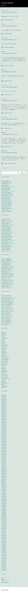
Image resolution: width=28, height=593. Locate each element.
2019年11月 (4, 486)
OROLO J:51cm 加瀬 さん (6, 239)
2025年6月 (3, 401)
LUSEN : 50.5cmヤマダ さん (7, 310)
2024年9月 (3, 409)
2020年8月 (3, 473)
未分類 (2, 387)
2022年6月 (3, 444)
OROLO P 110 (4, 357)
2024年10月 (4, 408)
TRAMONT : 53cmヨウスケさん (8, 298)
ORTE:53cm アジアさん (6, 242)
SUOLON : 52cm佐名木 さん (7, 304)
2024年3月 (3, 418)
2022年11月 (4, 437)
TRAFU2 (3, 381)
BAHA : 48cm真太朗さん (6, 258)
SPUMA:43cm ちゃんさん (6, 201)
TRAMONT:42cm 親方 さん (7, 208)
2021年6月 (3, 459)
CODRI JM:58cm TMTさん (6, 182)
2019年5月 (3, 495)
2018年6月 (3, 509)
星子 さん (3, 70)
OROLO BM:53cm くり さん (7, 195)
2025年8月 (3, 398)
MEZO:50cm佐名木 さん (6, 269)
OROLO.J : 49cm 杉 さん (6, 317)
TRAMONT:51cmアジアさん (7, 285)
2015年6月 (3, 561)
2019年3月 (3, 498)
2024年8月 (3, 411)
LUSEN (2, 346)
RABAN (3, 368)
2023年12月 (4, 421)
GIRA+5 (3, 344)
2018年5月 (3, 511)
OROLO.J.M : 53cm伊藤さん (7, 302)
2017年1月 (3, 534)
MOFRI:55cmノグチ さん (6, 270)
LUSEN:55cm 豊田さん (6, 230)
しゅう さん (4, 38)
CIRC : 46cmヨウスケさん (6, 323)
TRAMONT (3, 383)
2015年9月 (3, 557)
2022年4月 (3, 447)
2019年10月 (4, 487)
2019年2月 (3, 499)
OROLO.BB (3, 358)
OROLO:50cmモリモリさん (7, 273)
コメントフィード (5, 581)
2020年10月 (4, 470)
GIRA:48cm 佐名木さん (6, 228)
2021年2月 (3, 464)
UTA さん (3, 99)
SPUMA (3, 370)
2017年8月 (3, 524)
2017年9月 (3, 522)
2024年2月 (3, 419)
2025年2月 (3, 403)
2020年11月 (4, 469)
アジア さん (4, 85)
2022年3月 (3, 448)
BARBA (2, 333)
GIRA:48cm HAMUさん (6, 229)
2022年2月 (3, 450)
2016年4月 (3, 547)
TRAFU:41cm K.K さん (6, 207)
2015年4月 (3, 564)
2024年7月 (3, 412)
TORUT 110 (3, 375)
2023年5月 (3, 431)
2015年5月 (3, 563)
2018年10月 (4, 503)
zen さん (3, 24)
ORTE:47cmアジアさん (6, 277)
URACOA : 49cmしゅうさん (7, 287)
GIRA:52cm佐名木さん (6, 264)
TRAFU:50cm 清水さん (6, 248)
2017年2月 (3, 532)
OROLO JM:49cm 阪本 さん (7, 194)
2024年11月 (4, 406)
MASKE (3, 348)
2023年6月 (3, 430)
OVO (2, 367)
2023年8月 (3, 427)
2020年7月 (3, 474)
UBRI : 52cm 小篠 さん (6, 305)
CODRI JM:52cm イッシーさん (7, 225)
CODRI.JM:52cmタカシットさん (8, 261)
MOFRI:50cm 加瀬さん (6, 188)
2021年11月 (4, 453)
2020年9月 (3, 471)
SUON (2, 373)
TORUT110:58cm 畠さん (6, 205)
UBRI (10, 94)
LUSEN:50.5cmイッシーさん (7, 266)
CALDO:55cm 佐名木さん (6, 222)
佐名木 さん (4, 151)
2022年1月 (3, 451)
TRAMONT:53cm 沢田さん (7, 246)
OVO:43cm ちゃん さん (6, 279)
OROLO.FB (3, 361)
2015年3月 (3, 566)
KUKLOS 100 (4, 345)
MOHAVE (3, 352)
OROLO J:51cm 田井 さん (6, 192)
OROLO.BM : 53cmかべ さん (7, 301)
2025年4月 (3, 402)
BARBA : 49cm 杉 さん (6, 318)
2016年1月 (3, 551)
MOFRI (2, 351)
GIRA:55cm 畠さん (5, 185)
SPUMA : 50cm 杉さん (6, 313)
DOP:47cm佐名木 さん (6, 263)
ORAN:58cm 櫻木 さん (6, 189)
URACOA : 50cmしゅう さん (7, 311)
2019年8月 (3, 490)
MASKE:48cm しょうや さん (7, 232)
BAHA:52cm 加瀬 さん (6, 219)
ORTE (2, 365)
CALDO (3, 335)
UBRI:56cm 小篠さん (5, 210)
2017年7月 (3, 525)
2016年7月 (3, 542)
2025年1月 (3, 405)
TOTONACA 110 (4, 378)
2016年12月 (4, 535)
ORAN (10, 33)
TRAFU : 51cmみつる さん (6, 308)
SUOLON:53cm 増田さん (6, 202)
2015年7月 (3, 560)
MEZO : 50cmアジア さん (6, 316)
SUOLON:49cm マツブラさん (7, 243)
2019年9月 (3, 489)
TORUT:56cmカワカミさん (7, 282)
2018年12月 (4, 500)
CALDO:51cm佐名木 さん (6, 260)
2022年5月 (3, 445)
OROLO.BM (3, 359)
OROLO (3, 355)
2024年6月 (3, 414)
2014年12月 (4, 570)
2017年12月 (4, 518)
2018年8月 (3, 506)
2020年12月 (4, 467)
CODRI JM (3, 338)
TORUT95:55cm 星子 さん (6, 204)
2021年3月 (3, 463)
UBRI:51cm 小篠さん (5, 249)
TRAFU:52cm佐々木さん (6, 283)
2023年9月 (3, 425)
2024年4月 (3, 416)
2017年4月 (3, 529)
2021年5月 (3, 460)
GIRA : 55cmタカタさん (6, 297)
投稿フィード (4, 579)
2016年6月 (3, 544)
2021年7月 (3, 457)
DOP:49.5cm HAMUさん (6, 226)
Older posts (4, 168)
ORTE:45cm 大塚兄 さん (6, 197)
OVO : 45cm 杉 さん (5, 324)
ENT (2, 341)
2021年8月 (3, 456)
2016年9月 (3, 540)
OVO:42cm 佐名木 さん (6, 198)
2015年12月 (4, 553)
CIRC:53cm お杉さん (5, 223)
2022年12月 (4, 435)
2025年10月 (4, 395)
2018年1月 (3, 516)
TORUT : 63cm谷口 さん (6, 295)
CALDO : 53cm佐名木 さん (7, 300)
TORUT (10, 113)
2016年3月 (3, 548)
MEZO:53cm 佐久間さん (6, 233)
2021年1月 (3, 466)
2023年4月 (3, 432)
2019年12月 (4, 485)
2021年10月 (4, 454)
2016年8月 (3, 541)
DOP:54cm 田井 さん (5, 184)
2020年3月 (3, 480)
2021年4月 (3, 461)
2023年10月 (4, 424)
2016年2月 (3, 550)
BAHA (10, 81)
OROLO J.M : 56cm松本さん (7, 276)
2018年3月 (3, 514)
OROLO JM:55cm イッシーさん (8, 241)
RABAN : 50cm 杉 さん (6, 314)
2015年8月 (3, 558)
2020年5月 (3, 477)
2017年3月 (3, 531)
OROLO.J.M (11, 47)
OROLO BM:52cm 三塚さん (7, 236)
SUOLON (11, 20)
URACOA (3, 386)
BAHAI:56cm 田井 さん (6, 181)
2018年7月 (3, 508)
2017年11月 (4, 519)
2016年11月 (4, 537)
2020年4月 (3, 479)
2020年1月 (3, 483)
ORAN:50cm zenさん (6, 271)
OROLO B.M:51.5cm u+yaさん (7, 274)
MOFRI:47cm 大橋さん (6, 235)
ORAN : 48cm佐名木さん (6, 320)
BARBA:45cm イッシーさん (7, 220)
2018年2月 (3, 515)
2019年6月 (3, 493)
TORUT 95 (3, 377)
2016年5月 (3, 545)
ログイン (3, 578)
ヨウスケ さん (5, 10)
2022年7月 (3, 443)
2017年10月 (4, 521)
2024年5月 (3, 415)
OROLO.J (3, 362)
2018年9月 (3, 505)
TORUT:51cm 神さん (5, 245)
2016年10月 (4, 538)
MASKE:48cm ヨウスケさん (7, 186)
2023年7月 (3, 428)
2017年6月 (3, 527)
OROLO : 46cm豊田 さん (6, 321)
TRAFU (2, 380)
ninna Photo (7, 3)
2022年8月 (3, 441)
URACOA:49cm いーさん (6, 251)
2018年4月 (3, 512)
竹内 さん (3, 51)
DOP (2, 339)
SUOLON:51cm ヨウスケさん (7, 280)
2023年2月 (3, 434)
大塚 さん (3, 132)
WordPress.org (4, 582)
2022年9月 (3, 440)
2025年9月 (3, 396)
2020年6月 (3, 476)
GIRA (10, 128)
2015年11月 (4, 554)
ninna (15, 12)
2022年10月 (4, 438)
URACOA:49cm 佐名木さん (7, 211)
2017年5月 (3, 528)
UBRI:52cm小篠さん (5, 286)
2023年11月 (4, 422)
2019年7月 (3, 492)
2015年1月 (3, 569)
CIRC (2, 336)
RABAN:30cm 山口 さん (6, 199)
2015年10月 (4, 555)
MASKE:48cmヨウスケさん (7, 267)
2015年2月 (3, 567)
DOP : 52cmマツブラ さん (7, 307)
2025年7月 (3, 399)
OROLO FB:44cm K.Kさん (6, 238)
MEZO (2, 349)
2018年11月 (4, 502)
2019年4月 (3, 496)
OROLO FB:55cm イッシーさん (8, 191)
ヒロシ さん (4, 117)
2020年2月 (3, 482)
